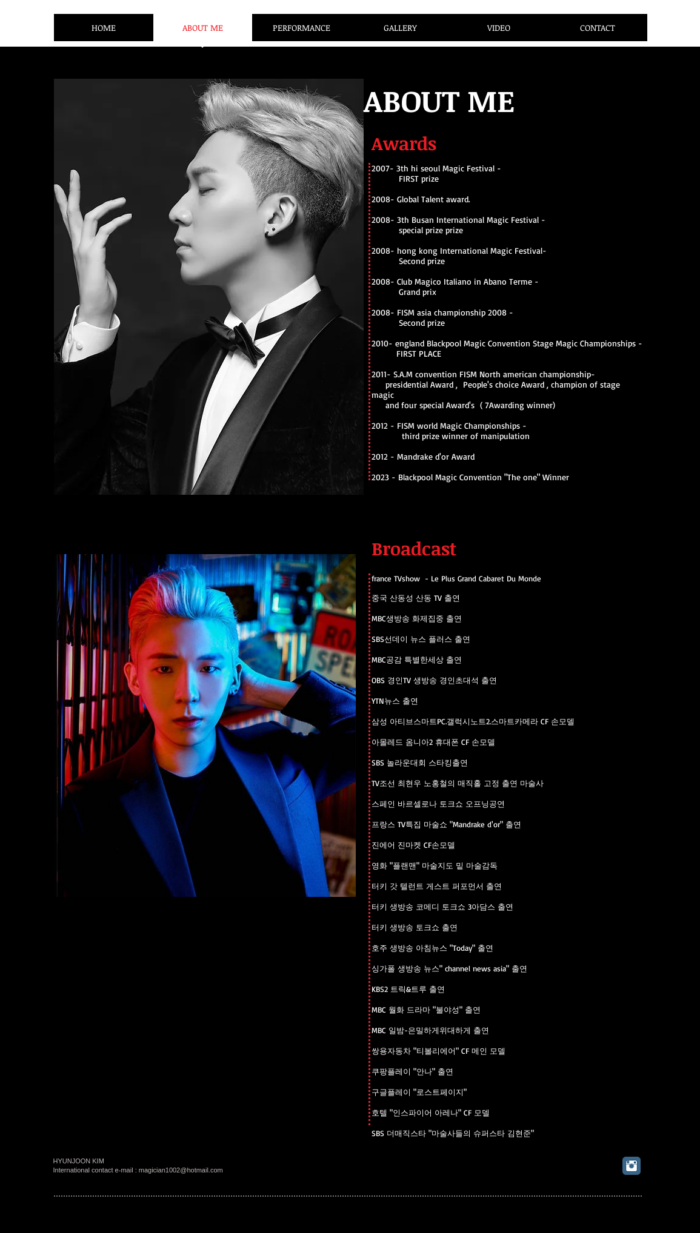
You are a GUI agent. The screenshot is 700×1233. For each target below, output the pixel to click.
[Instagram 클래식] (631, 1166)
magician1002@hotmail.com (181, 1170)
